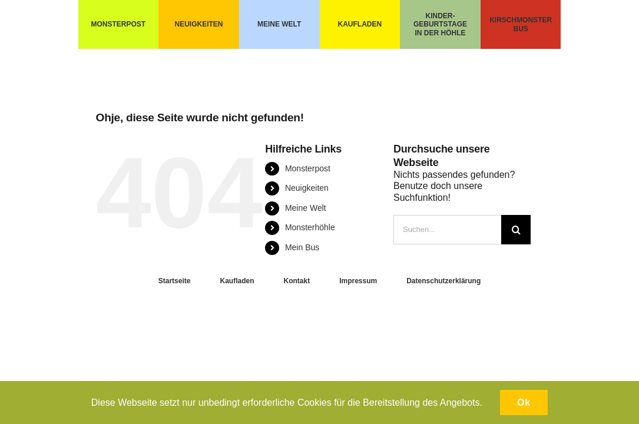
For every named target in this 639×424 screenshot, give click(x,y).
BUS (520, 29)
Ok (524, 403)
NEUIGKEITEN (199, 24)
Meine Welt (305, 208)
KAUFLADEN (359, 24)
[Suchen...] (447, 229)
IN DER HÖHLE (440, 33)
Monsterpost (307, 168)
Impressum (358, 281)
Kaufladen (237, 281)
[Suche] (516, 229)
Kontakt (296, 281)
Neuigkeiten (307, 188)
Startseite (174, 281)
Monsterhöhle (310, 227)
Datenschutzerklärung (443, 281)
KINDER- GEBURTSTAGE (440, 20)
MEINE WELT (279, 24)
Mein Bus (302, 247)
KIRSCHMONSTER (520, 20)
